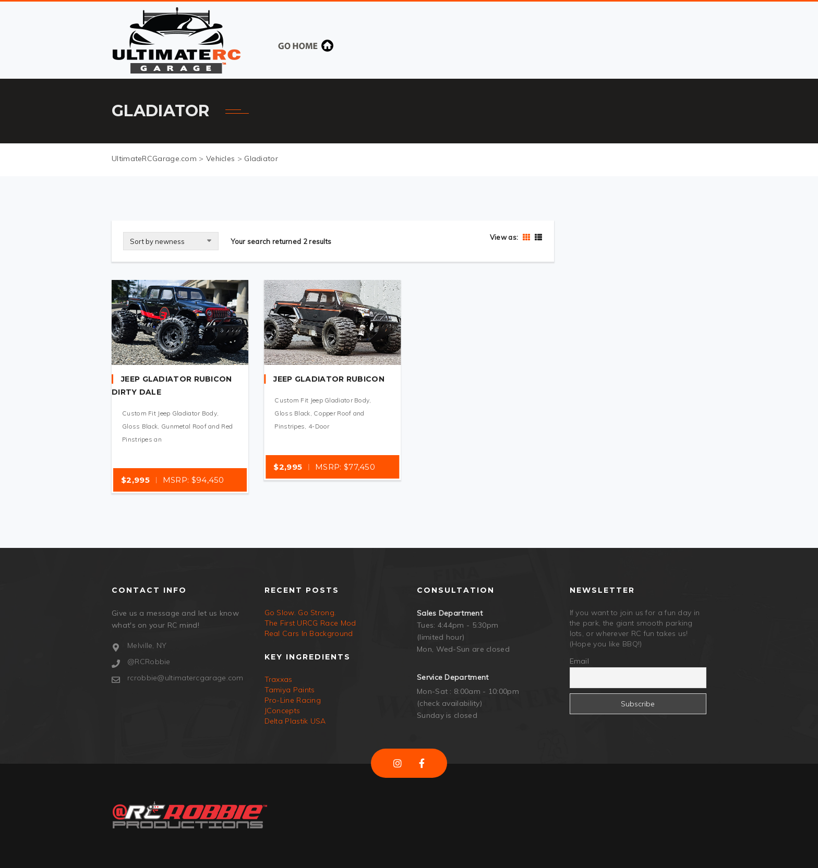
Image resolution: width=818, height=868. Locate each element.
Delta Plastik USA (295, 721)
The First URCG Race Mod (310, 623)
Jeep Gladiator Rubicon (328, 379)
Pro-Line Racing (292, 700)
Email (580, 661)
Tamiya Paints (289, 689)
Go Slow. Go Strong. (300, 612)
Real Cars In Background (308, 633)
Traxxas (278, 679)
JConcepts (282, 710)
